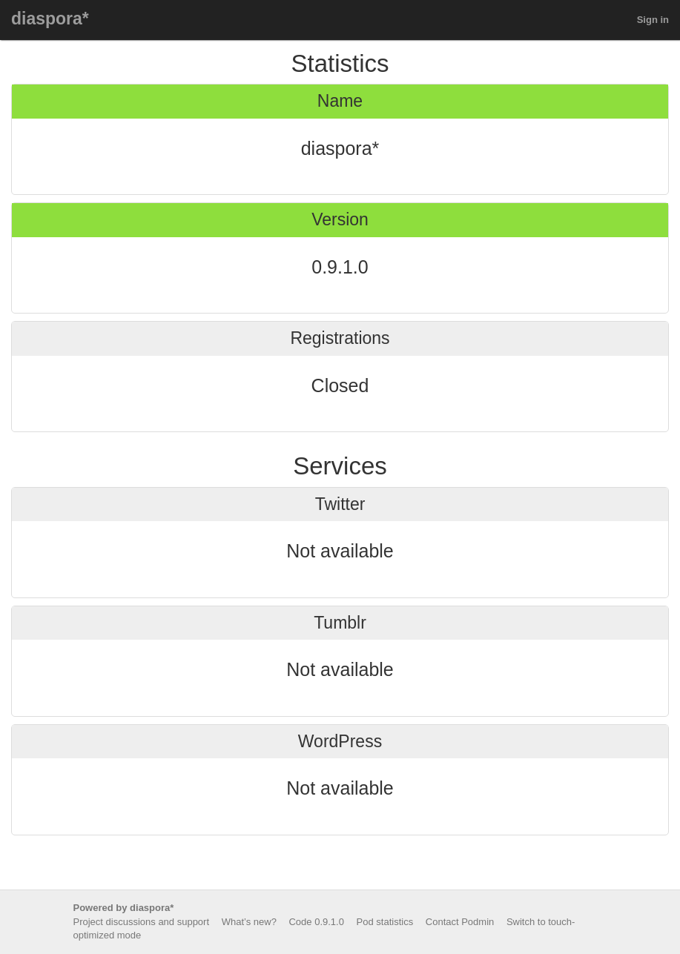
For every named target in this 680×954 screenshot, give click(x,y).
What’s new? (249, 921)
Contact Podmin (460, 921)
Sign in (653, 19)
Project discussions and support (141, 921)
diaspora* (50, 18)
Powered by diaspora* (123, 907)
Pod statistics (385, 921)
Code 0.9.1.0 (315, 921)
